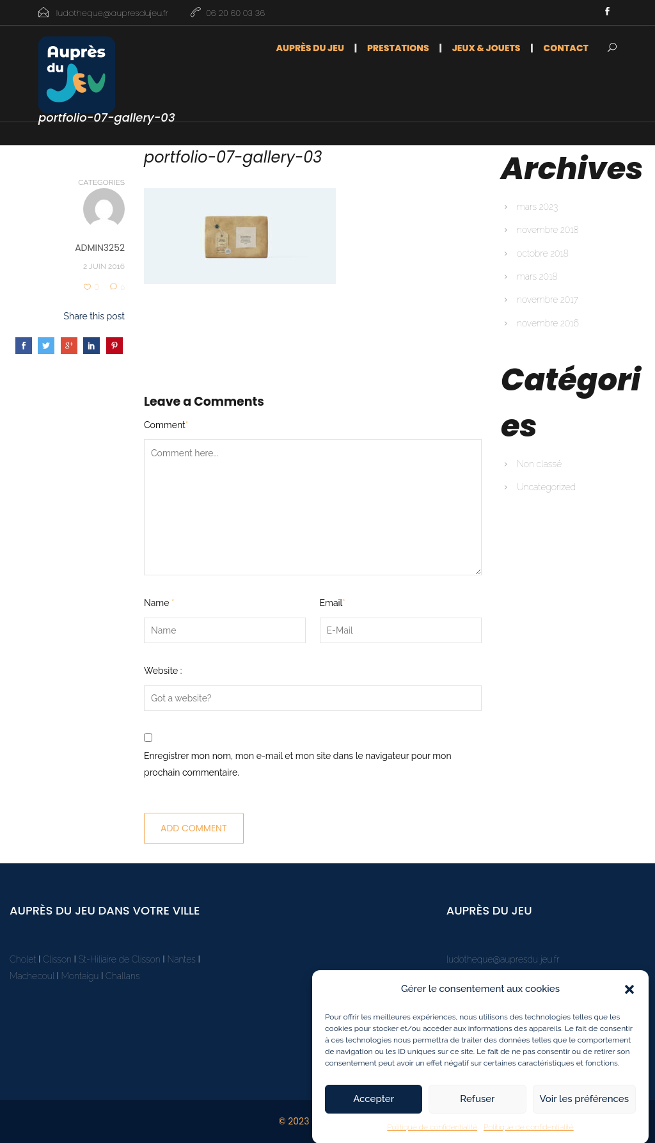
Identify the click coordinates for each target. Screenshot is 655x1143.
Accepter (373, 1106)
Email (332, 603)
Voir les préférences (584, 1106)
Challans (123, 976)
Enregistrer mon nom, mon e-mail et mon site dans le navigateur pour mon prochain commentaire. (298, 764)
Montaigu (80, 976)
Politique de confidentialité (432, 1133)
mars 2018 (537, 276)
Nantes (181, 959)
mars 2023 (537, 207)
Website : (163, 671)
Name (159, 603)
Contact (566, 48)
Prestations (398, 48)
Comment (166, 425)
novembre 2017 (547, 299)
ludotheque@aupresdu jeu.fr (503, 959)
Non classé (539, 464)
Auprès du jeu (309, 48)
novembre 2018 (548, 230)
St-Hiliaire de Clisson (120, 959)
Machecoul (33, 976)
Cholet (23, 959)
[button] (629, 995)
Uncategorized (546, 487)
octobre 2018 (543, 253)
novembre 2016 (548, 323)
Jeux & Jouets (486, 48)
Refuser (477, 1106)
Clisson (57, 959)
